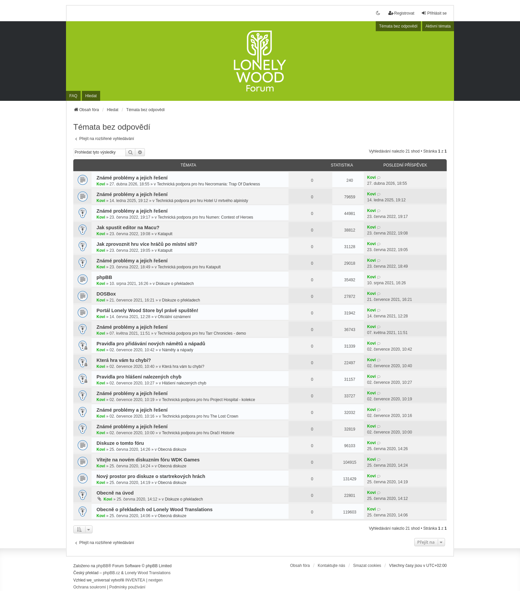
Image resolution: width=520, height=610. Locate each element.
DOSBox (106, 294)
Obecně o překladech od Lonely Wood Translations (155, 509)
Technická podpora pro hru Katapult (189, 267)
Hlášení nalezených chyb (184, 383)
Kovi (101, 184)
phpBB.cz (111, 573)
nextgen (156, 580)
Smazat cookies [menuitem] (367, 565)
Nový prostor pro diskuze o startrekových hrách (151, 476)
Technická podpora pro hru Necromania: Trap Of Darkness (208, 184)
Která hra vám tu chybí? (124, 360)
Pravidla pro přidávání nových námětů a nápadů (151, 343)
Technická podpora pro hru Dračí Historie (198, 433)
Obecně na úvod (115, 493)
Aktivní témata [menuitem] (438, 26)
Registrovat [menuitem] (401, 13)
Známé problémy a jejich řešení (132, 177)
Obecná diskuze (172, 449)
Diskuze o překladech (175, 283)
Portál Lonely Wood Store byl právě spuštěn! (147, 310)
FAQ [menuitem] (73, 96)
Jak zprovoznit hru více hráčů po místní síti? (147, 244)
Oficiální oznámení (174, 316)
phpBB (104, 277)
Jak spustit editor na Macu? (128, 227)
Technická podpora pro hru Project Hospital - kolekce (208, 399)
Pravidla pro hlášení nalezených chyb (139, 376)
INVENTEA (135, 580)
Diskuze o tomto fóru (120, 443)
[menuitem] (89, 587)
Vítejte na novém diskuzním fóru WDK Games (148, 459)
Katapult (165, 234)
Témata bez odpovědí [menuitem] (398, 26)
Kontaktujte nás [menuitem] (331, 565)
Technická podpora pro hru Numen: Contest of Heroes (205, 217)
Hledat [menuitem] (91, 96)
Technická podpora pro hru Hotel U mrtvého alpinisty (202, 200)
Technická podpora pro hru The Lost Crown (200, 416)
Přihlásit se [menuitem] (434, 13)
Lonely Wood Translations (147, 573)
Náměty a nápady (177, 350)
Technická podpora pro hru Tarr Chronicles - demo (202, 333)
